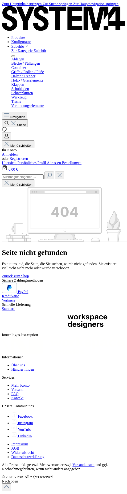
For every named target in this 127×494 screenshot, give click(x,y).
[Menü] (14, 115)
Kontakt (17, 398)
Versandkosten (83, 465)
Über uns (18, 365)
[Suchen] (15, 123)
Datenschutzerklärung (27, 457)
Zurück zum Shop (15, 276)
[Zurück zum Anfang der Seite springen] (6, 487)
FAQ (15, 394)
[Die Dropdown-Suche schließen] (59, 175)
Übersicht (9, 163)
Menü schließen (18, 145)
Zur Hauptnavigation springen (96, 4)
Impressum (19, 444)
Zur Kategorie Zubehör (28, 51)
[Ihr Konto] (6, 136)
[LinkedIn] (21, 436)
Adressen (54, 163)
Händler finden (22, 369)
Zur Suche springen (58, 4)
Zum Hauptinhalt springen (22, 4)
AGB (15, 448)
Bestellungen (72, 163)
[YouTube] (21, 429)
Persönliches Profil (32, 163)
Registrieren (18, 159)
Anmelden (10, 154)
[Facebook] (22, 416)
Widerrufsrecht (22, 453)
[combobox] (23, 176)
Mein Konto (20, 385)
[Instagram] (22, 423)
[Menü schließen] (13, 56)
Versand (17, 390)
